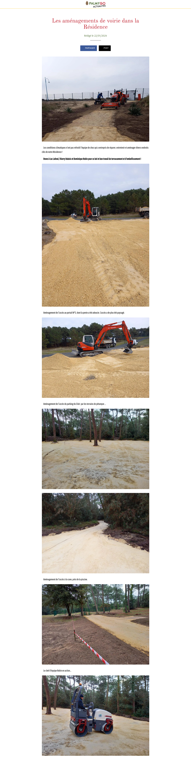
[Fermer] (4, 4)
